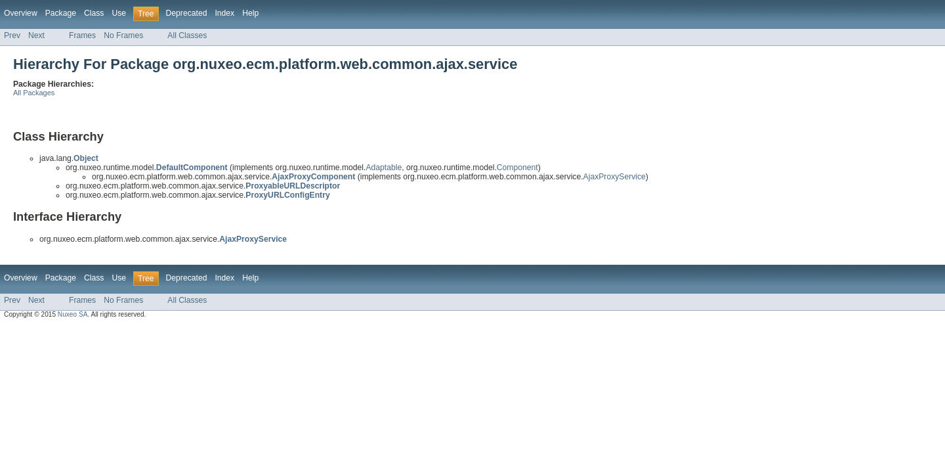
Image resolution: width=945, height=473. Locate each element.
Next (36, 35)
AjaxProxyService (614, 176)
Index (224, 13)
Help (250, 13)
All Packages (33, 93)
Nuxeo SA (73, 314)
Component (517, 167)
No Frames (123, 35)
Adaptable (384, 167)
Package (60, 13)
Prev (12, 35)
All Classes (187, 35)
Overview (20, 13)
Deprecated (186, 13)
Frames (82, 35)
